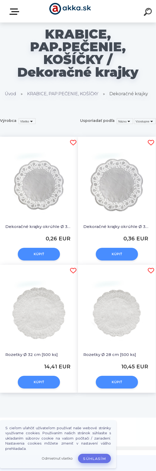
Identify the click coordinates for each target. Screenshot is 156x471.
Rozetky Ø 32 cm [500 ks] (31, 354)
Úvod (10, 93)
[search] (148, 13)
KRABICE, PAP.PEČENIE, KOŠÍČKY (62, 93)
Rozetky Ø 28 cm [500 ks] (109, 354)
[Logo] (70, 11)
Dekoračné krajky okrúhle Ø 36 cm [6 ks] (117, 226)
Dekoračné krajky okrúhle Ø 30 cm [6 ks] (39, 226)
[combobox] (125, 121)
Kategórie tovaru (15, 11)
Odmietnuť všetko (57, 458)
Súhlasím (94, 458)
